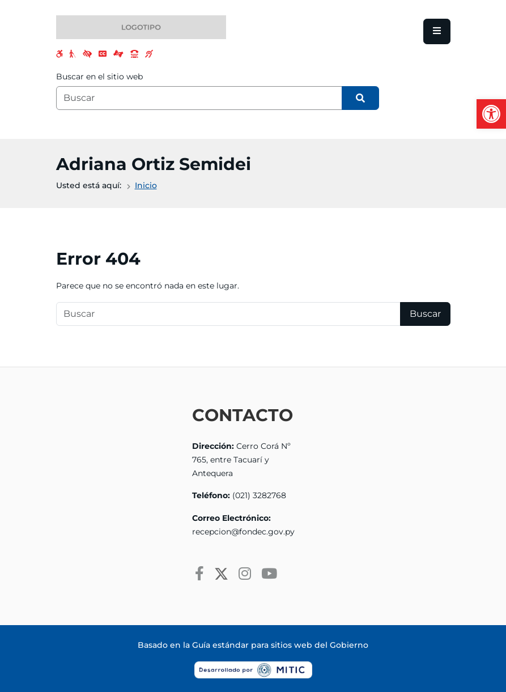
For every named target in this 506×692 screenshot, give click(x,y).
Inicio (146, 185)
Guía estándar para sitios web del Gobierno (280, 645)
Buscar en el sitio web (99, 76)
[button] (491, 114)
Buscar (425, 313)
